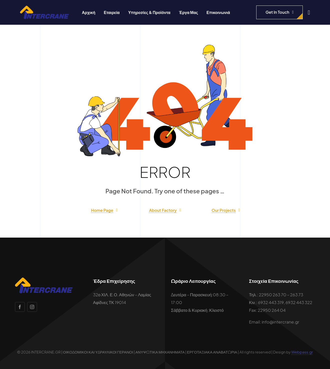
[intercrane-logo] (44, 7)
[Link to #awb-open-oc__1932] (309, 12)
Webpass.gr (302, 352)
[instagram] (32, 307)
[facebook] (20, 307)
